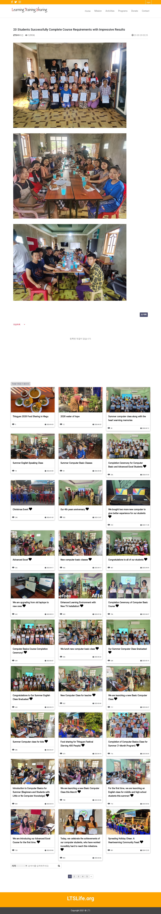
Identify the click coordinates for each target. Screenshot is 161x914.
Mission (98, 11)
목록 (144, 315)
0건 (20, 35)
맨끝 (91, 876)
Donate (134, 11)
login (148, 2)
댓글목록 (16, 324)
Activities (110, 11)
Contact (145, 11)
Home (88, 11)
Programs (122, 11)
